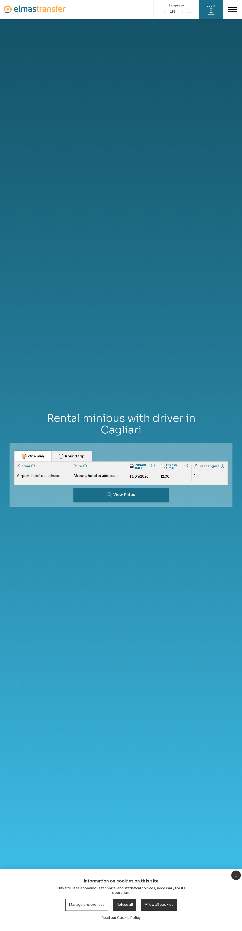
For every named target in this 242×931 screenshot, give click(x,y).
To (77, 466)
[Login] (211, 9)
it (164, 11)
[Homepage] (35, 9)
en (172, 11)
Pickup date (138, 466)
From (23, 466)
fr (180, 11)
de (189, 11)
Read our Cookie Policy (121, 918)
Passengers (207, 466)
